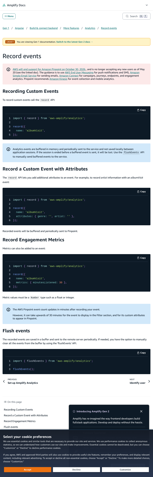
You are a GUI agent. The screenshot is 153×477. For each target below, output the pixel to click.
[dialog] (76, 453)
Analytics (90, 28)
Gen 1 (6, 28)
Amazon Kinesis (58, 78)
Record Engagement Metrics (33, 239)
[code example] (76, 126)
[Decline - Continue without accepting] (76, 469)
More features (71, 28)
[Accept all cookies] (27, 469)
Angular (19, 28)
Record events (109, 28)
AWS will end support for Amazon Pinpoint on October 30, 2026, (49, 69)
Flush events (16, 329)
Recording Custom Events (30, 91)
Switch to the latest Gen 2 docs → (74, 41)
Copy (142, 110)
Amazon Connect (69, 75)
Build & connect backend (44, 28)
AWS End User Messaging (79, 72)
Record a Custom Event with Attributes (45, 168)
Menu (9, 16)
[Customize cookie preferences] (125, 469)
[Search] (136, 16)
